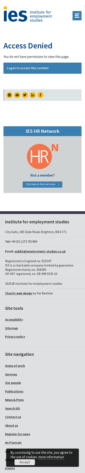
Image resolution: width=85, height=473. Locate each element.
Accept (25, 462)
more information (51, 457)
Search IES (12, 408)
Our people (13, 383)
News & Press (14, 400)
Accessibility (14, 319)
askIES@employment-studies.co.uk (40, 251)
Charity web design (18, 293)
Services (11, 374)
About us (11, 425)
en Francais (13, 442)
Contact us (13, 417)
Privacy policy (15, 336)
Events (10, 468)
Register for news (17, 434)
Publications (14, 391)
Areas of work (15, 366)
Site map (11, 328)
